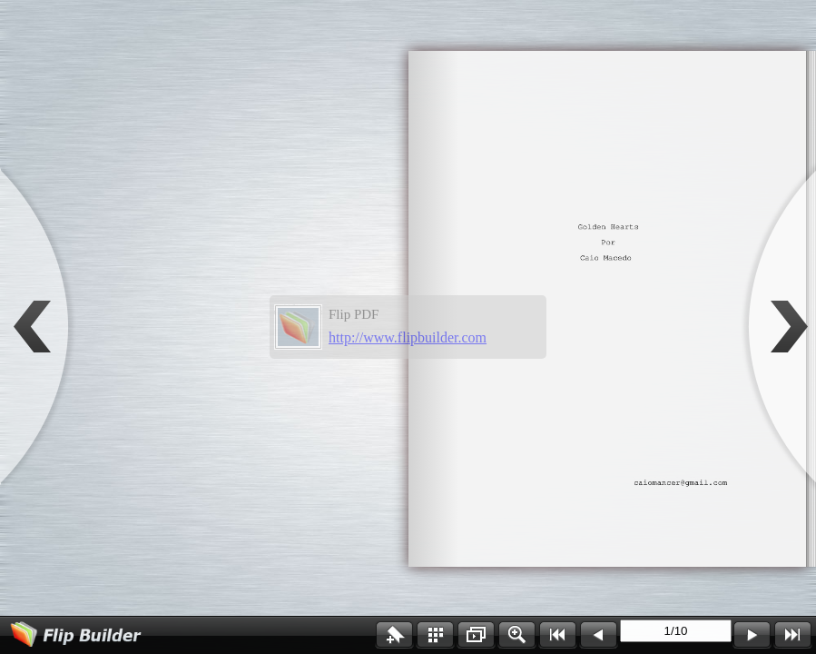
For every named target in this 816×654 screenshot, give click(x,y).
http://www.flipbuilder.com (408, 337)
